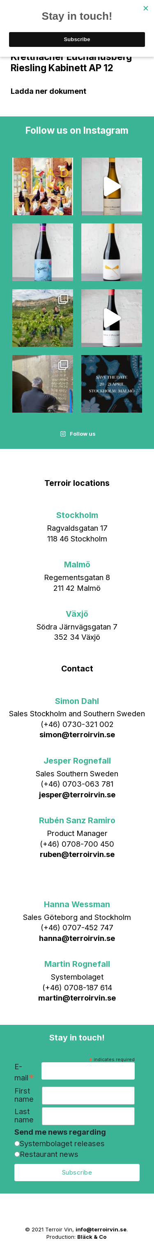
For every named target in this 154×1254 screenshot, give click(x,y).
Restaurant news (49, 1154)
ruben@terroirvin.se (77, 854)
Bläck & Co (91, 1236)
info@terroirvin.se (101, 1229)
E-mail (24, 1072)
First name (24, 1095)
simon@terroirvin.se (77, 734)
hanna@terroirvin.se (77, 938)
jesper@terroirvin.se (77, 794)
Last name (24, 1115)
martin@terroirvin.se (77, 997)
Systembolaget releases (62, 1143)
